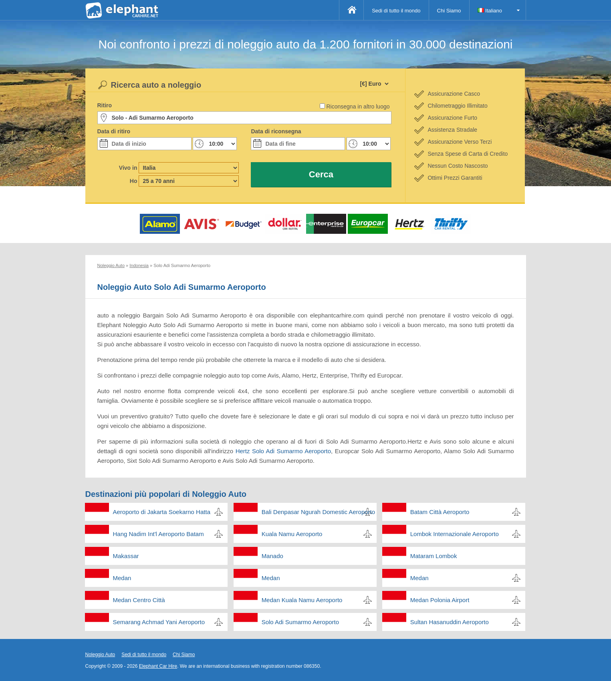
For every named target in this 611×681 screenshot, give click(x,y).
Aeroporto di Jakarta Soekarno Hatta (161, 511)
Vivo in (128, 168)
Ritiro (104, 105)
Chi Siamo (449, 11)
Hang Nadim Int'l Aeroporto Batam (158, 533)
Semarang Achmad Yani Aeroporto (159, 622)
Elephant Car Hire (158, 666)
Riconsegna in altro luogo (358, 106)
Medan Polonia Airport (440, 600)
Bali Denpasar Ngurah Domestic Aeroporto (318, 511)
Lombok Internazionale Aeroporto (454, 533)
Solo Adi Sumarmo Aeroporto (300, 622)
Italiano (490, 11)
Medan (122, 578)
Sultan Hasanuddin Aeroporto (449, 622)
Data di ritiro (113, 131)
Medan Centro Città (139, 600)
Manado (272, 555)
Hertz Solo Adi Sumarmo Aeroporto (283, 451)
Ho (133, 181)
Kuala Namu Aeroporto (292, 533)
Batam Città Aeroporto (440, 511)
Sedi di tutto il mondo (396, 11)
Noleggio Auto (100, 654)
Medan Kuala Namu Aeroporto (302, 600)
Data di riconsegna (276, 131)
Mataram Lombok (433, 555)
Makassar (126, 555)
